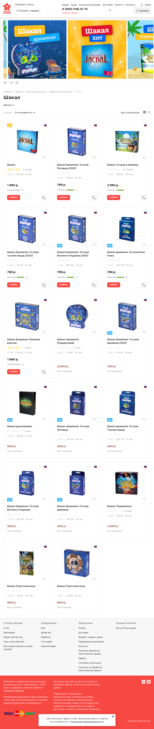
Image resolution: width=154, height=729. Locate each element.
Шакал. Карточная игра (21, 586)
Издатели (46, 637)
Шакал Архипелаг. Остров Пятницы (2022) (73, 166)
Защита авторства (13, 637)
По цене (8, 112)
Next (17, 82)
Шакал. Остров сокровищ (122, 164)
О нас (6, 628)
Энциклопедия (48, 646)
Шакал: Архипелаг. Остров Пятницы (73, 428)
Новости (119, 5)
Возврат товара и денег (91, 637)
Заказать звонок (70, 13)
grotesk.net (144, 721)
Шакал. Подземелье (119, 506)
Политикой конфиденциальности (87, 721)
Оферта (82, 658)
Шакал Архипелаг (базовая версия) (23, 341)
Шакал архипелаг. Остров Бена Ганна (126, 254)
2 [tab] (11, 82)
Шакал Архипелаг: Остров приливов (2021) (123, 341)
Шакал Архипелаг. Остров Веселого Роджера (23, 508)
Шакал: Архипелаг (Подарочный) (68, 341)
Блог (43, 628)
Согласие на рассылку (90, 663)
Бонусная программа (90, 5)
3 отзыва (27, 169)
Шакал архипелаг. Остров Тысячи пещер (122, 428)
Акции (74, 5)
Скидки (65, 5)
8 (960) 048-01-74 (75, 9)
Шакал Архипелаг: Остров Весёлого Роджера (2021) (73, 254)
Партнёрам (9, 632)
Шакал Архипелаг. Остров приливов (73, 508)
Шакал (11, 164)
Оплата (82, 628)
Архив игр (46, 632)
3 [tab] (13, 82)
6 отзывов (128, 169)
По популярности (25, 112)
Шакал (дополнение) (19, 426)
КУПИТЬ (13, 197)
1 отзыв (27, 347)
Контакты (130, 5)
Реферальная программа (91, 641)
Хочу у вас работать (14, 641)
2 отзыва (127, 511)
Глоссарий (46, 641)
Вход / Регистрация (126, 628)
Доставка (108, 5)
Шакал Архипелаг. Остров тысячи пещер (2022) (23, 254)
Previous (5, 82)
